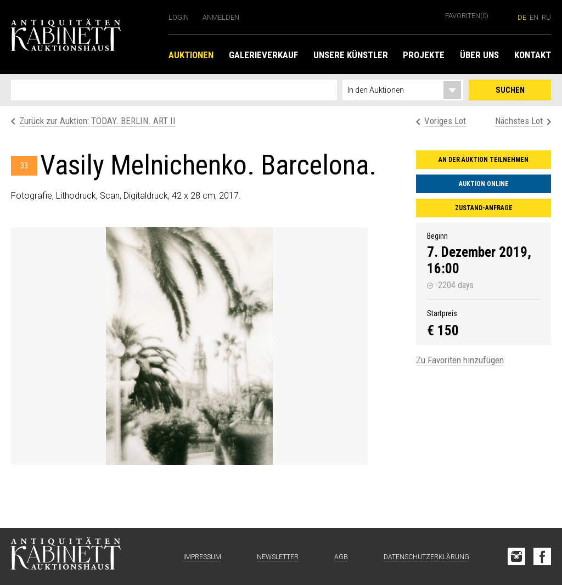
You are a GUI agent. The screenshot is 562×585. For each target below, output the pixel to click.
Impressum (202, 557)
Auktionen (190, 54)
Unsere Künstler (350, 54)
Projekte (424, 54)
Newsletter (278, 557)
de (522, 17)
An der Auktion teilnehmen (484, 160)
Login (178, 17)
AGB (341, 557)
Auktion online (484, 184)
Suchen (510, 90)
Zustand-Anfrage (484, 208)
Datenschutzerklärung (426, 557)
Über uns (479, 54)
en (534, 17)
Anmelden (221, 17)
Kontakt (532, 54)
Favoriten (466, 16)
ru (546, 17)
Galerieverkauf (263, 54)
